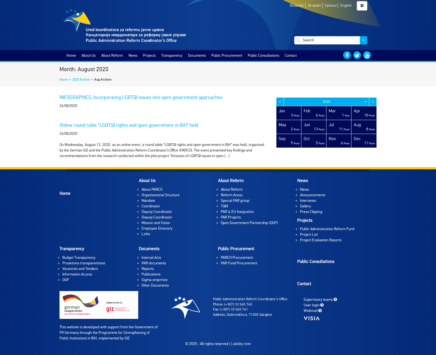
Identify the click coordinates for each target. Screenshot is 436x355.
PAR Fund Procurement (239, 263)
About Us (88, 55)
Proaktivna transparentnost (83, 263)
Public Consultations (263, 55)
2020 (326, 102)
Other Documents (155, 285)
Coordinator (151, 206)
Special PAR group (235, 200)
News (132, 55)
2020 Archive (81, 79)
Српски (330, 5)
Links (146, 234)
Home (71, 55)
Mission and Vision (156, 222)
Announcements (312, 195)
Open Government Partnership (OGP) (249, 222)
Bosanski (297, 5)
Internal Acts (151, 257)
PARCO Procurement (237, 257)
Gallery (305, 206)
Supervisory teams (320, 299)
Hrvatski (314, 5)
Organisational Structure (161, 195)
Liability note (241, 343)
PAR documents (154, 263)
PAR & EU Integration (237, 211)
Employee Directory (157, 228)
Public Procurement (226, 55)
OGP (65, 279)
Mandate (148, 200)
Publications (151, 274)
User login (314, 305)
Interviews (308, 200)
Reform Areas (231, 195)
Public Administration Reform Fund (327, 229)
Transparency (171, 55)
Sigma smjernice (155, 279)
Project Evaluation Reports (320, 240)
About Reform (112, 55)
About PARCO (152, 189)
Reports (148, 268)
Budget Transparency (78, 257)
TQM (224, 206)
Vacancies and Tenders (80, 268)
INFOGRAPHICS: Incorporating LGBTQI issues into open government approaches (141, 97)
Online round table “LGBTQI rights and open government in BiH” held (129, 125)
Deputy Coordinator (157, 211)
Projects (149, 55)
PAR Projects (231, 217)
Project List (309, 234)
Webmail (313, 310)
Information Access (77, 274)
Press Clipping (311, 211)
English (346, 5)
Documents (197, 55)
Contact (291, 55)
